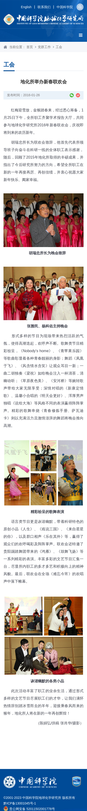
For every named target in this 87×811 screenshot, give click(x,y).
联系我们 (44, 7)
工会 (59, 47)
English (26, 7)
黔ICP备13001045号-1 (19, 803)
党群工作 (44, 47)
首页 (29, 47)
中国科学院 (65, 7)
